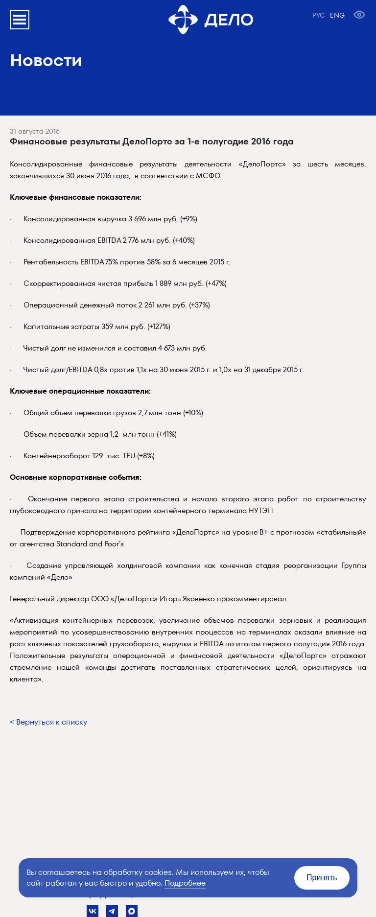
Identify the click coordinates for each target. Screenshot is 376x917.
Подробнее (185, 883)
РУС (318, 15)
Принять (321, 877)
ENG (337, 15)
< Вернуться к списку (48, 722)
